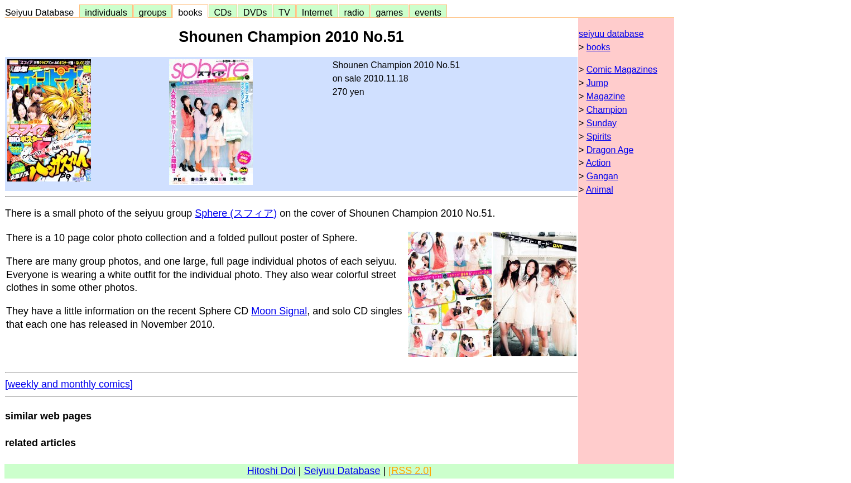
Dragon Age (610, 150)
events (428, 12)
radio (354, 12)
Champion (606, 109)
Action (598, 163)
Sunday (601, 123)
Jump (597, 83)
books (190, 12)
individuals (106, 12)
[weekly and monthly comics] (69, 384)
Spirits (598, 136)
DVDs (255, 12)
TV (284, 12)
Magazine (605, 96)
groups (153, 12)
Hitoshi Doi (271, 470)
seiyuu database (611, 34)
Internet (317, 12)
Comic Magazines (621, 69)
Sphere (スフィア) (236, 213)
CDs (223, 12)
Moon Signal (279, 311)
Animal (599, 189)
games (389, 12)
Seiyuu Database (42, 12)
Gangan (602, 176)
